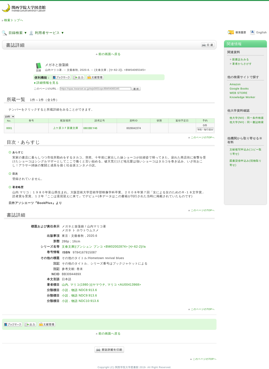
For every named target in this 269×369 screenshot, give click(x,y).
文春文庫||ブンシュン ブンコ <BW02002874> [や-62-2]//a (104, 246)
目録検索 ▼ (14, 33)
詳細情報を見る (47, 82)
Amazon (235, 84)
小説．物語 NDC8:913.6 (79, 290)
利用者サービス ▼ (46, 33)
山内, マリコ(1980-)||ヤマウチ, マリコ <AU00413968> (101, 284)
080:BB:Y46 (90, 128)
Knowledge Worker (242, 97)
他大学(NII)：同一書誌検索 (247, 122)
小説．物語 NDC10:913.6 (80, 301)
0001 (9, 128)
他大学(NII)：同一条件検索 (247, 117)
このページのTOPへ (203, 137)
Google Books (239, 88)
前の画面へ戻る (109, 54)
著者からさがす (242, 63)
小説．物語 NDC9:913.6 (79, 295)
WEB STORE (238, 92)
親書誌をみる (240, 59)
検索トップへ (13, 20)
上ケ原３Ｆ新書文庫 (65, 127)
